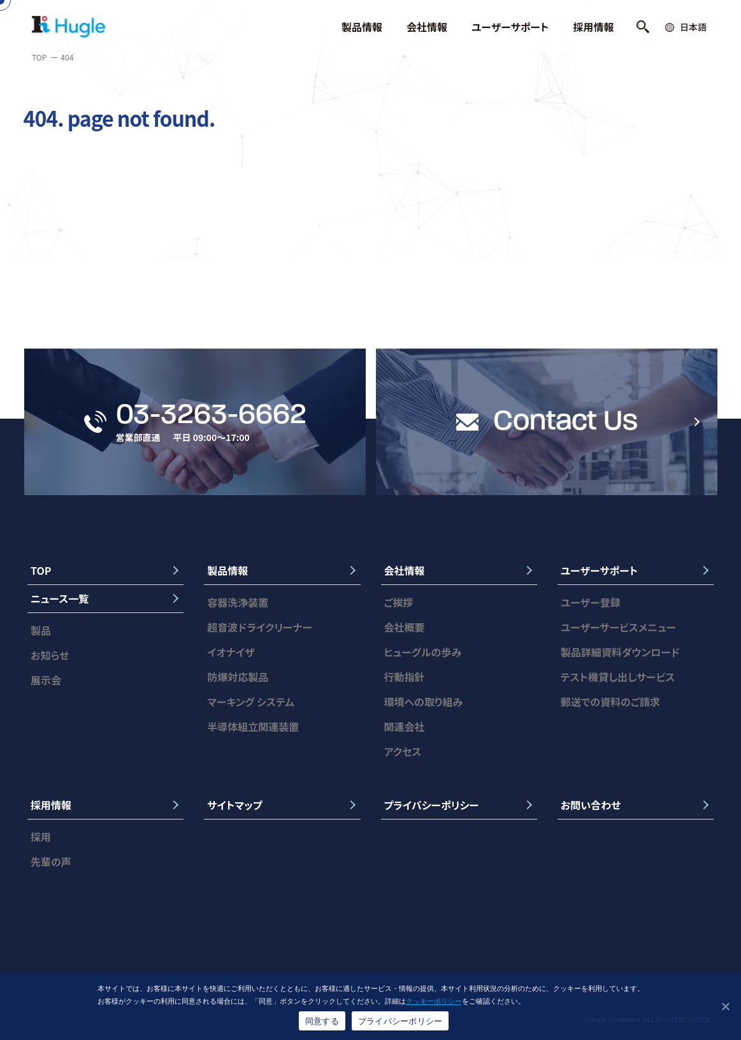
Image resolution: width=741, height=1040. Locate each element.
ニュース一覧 (60, 598)
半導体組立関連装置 (253, 726)
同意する (322, 1021)
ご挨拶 (399, 602)
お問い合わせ (591, 804)
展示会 (46, 680)
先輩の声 (51, 861)
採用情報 (593, 26)
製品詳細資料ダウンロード (620, 652)
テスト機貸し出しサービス (618, 676)
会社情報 (426, 26)
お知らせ (50, 655)
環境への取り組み (423, 701)
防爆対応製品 (237, 676)
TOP (39, 57)
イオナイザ (231, 652)
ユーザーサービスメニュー (618, 627)
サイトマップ (234, 804)
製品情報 (362, 26)
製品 (41, 630)
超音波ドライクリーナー (259, 627)
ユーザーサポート (510, 26)
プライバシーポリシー (431, 804)
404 (67, 57)
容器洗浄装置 (237, 602)
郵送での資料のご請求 (610, 701)
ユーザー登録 (591, 602)
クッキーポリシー (434, 1001)
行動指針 (404, 676)
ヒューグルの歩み (423, 652)
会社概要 (404, 627)
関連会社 (404, 726)
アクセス (403, 751)
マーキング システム (250, 701)
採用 (41, 836)
